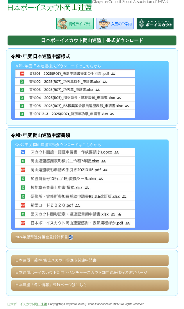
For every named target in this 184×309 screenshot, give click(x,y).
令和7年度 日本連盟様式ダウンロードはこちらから (75, 91)
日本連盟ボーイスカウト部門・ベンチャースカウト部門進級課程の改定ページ (81, 273)
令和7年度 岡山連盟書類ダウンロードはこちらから (75, 185)
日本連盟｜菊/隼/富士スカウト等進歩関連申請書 (56, 260)
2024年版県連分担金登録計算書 (44, 237)
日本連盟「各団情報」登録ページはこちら (51, 285)
